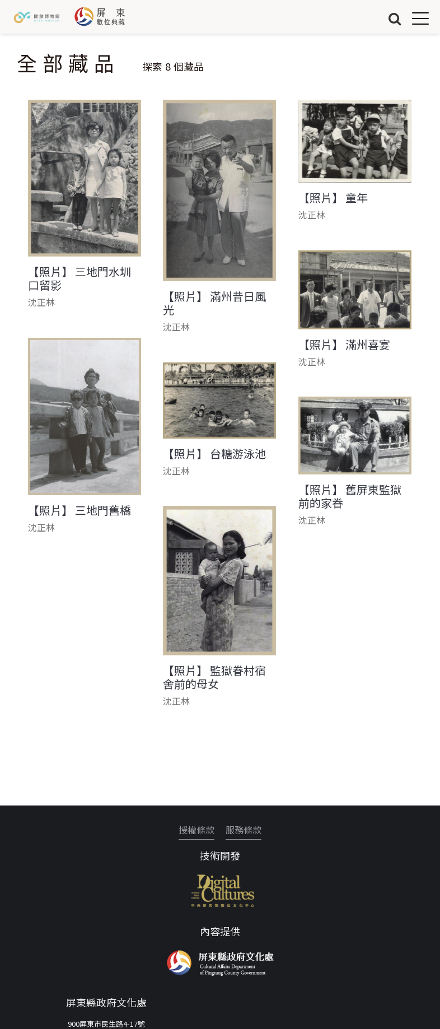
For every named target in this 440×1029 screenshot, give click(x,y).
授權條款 (196, 829)
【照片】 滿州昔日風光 (214, 303)
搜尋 (394, 18)
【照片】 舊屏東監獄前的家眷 (349, 496)
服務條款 (243, 829)
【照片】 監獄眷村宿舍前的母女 (214, 677)
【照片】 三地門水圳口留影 (79, 278)
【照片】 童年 (333, 197)
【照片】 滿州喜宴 (344, 344)
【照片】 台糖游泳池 (214, 453)
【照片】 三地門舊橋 (79, 510)
